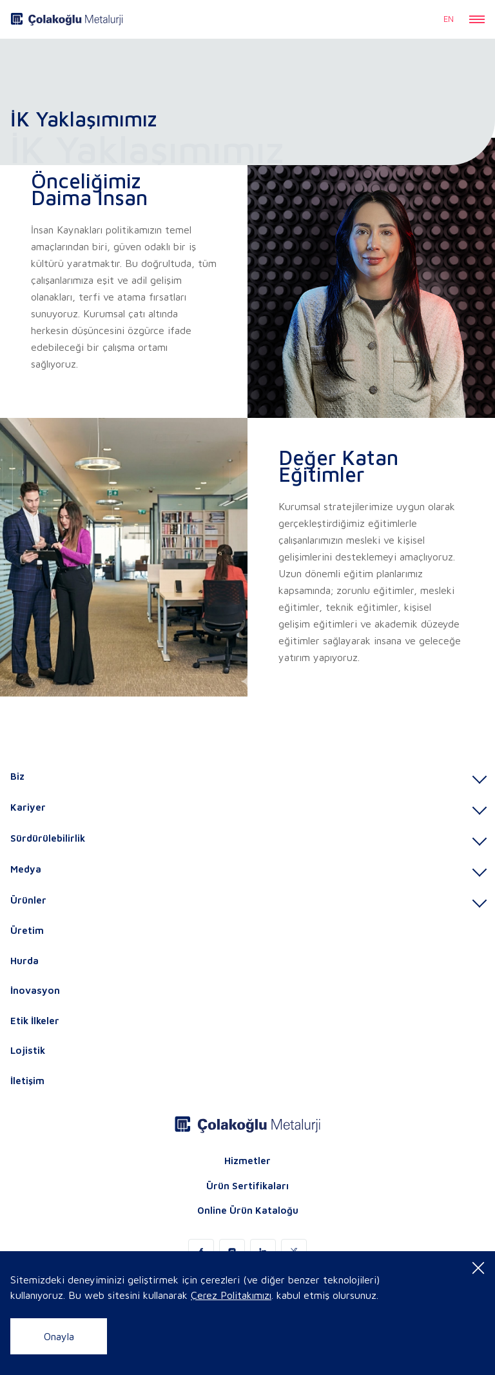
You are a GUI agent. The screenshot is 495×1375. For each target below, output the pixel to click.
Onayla (59, 1336)
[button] (477, 19)
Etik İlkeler (34, 1020)
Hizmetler (247, 1160)
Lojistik (27, 1050)
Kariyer (28, 807)
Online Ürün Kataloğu (247, 1210)
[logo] (66, 19)
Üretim (27, 930)
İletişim (27, 1080)
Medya (25, 869)
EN (448, 19)
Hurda (24, 960)
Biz (17, 776)
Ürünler (28, 900)
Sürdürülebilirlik (47, 838)
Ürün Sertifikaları (247, 1185)
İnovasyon (35, 990)
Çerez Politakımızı (231, 1295)
